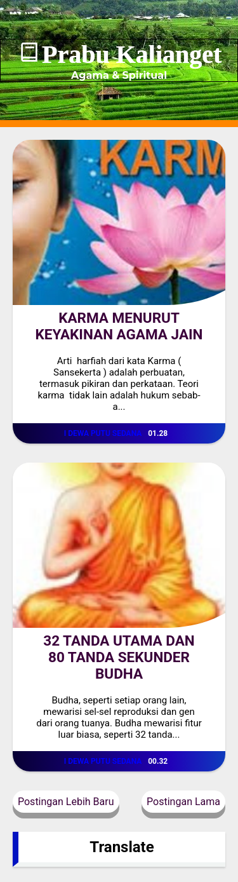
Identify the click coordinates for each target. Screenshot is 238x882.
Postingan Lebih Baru (66, 802)
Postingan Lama (183, 802)
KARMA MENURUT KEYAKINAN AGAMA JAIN (119, 326)
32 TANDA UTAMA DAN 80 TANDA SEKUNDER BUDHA (118, 657)
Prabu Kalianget (131, 54)
